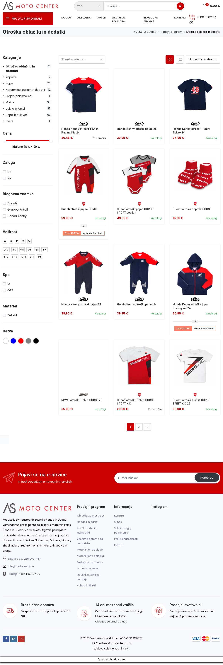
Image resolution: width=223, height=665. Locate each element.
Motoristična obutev (90, 565)
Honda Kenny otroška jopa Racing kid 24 (190, 308)
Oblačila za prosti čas (91, 518)
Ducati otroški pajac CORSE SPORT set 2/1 (135, 212)
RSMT (126, 651)
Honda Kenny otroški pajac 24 (137, 306)
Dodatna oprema (88, 571)
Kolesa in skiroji (86, 588)
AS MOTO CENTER (145, 33)
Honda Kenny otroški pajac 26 (137, 130)
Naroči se (206, 481)
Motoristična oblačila (90, 559)
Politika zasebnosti (126, 542)
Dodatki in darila (87, 525)
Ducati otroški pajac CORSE (79, 210)
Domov (66, 18)
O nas (118, 525)
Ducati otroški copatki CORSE (192, 210)
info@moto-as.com (21, 569)
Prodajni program (171, 33)
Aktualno (84, 18)
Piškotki (118, 548)
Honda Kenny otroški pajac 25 (81, 306)
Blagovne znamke (151, 20)
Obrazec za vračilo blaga (111, 624)
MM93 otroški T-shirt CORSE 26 (82, 402)
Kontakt (180, 18)
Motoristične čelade (90, 552)
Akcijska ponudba (118, 20)
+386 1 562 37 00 (29, 577)
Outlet (102, 18)
